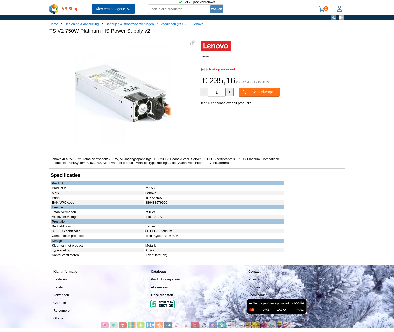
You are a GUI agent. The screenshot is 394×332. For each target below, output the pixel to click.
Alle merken (159, 287)
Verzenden (61, 295)
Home (53, 24)
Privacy (253, 279)
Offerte (58, 318)
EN (341, 17)
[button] (192, 43)
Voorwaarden (258, 295)
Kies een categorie (113, 9)
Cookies (254, 287)
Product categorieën (165, 279)
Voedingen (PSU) (173, 24)
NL (333, 17)
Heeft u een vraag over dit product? (225, 103)
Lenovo (197, 24)
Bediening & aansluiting (82, 24)
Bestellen (60, 279)
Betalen (58, 287)
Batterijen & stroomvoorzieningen (130, 24)
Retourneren (62, 310)
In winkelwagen (259, 92)
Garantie (59, 303)
